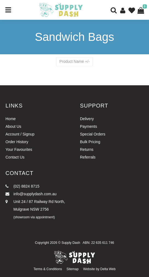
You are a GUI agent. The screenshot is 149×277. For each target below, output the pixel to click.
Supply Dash (70, 243)
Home (10, 119)
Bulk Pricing (90, 142)
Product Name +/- (74, 61)
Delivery (87, 119)
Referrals (88, 157)
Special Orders (92, 134)
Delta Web (108, 269)
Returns (86, 149)
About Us (13, 126)
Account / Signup (20, 134)
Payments (88, 126)
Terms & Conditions (47, 269)
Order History (16, 142)
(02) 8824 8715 (22, 186)
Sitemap (73, 269)
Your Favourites (18, 149)
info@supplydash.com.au (30, 194)
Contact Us (14, 157)
